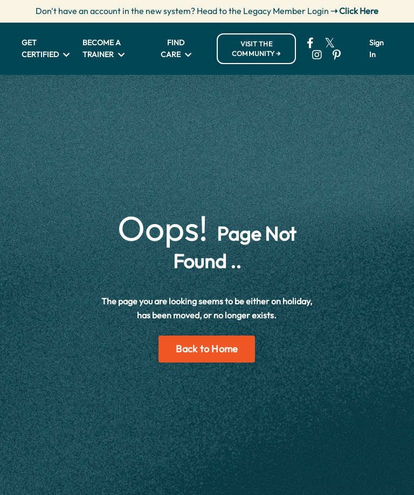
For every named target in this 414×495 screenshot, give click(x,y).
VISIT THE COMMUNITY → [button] (256, 48)
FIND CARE (176, 48)
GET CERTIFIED (46, 48)
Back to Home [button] (207, 349)
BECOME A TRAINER (103, 48)
